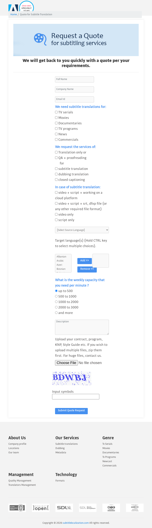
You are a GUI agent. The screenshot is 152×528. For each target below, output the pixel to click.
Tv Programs (109, 457)
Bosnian (63, 269)
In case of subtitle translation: (77, 187)
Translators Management (22, 485)
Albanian (63, 257)
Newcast (107, 461)
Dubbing (60, 448)
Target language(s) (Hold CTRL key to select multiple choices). (81, 243)
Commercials (109, 465)
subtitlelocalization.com (76, 523)
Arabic (63, 261)
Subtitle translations (66, 444)
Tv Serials (107, 444)
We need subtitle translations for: (80, 107)
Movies (106, 448)
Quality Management (19, 480)
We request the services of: (75, 147)
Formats (60, 480)
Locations (13, 448)
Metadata (60, 452)
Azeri (63, 265)
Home (13, 14)
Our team (13, 452)
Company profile (17, 444)
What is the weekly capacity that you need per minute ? (80, 282)
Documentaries (110, 452)
